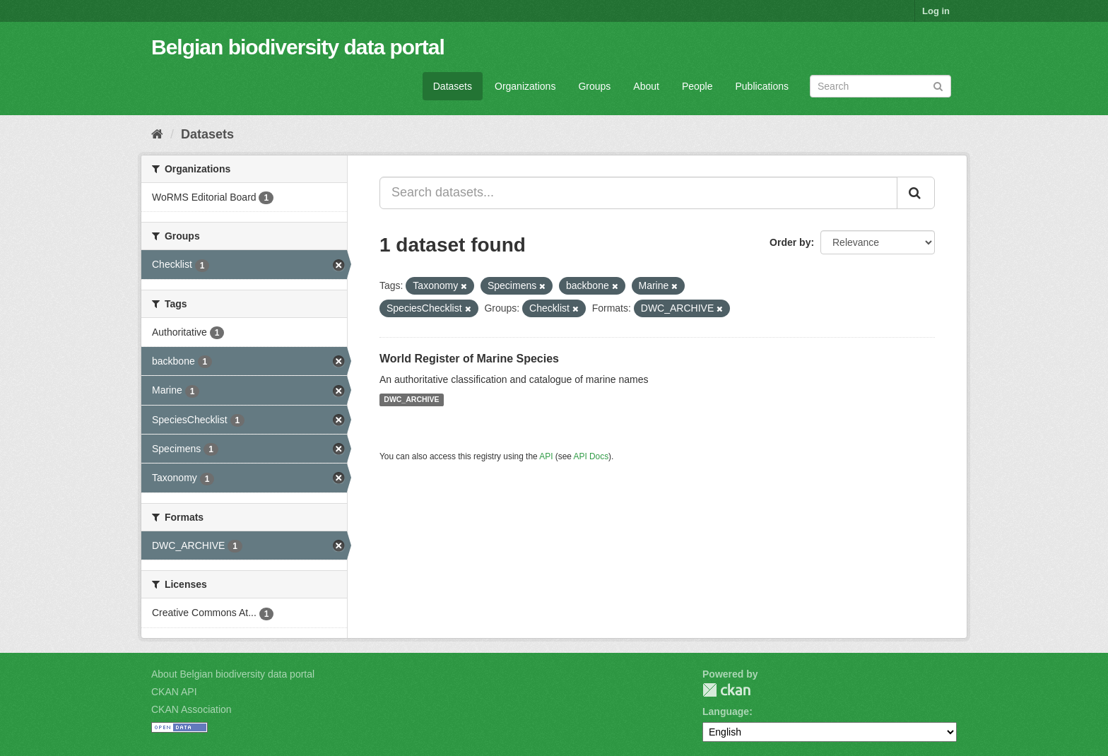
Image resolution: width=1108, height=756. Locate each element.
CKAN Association (191, 709)
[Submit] (938, 85)
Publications (762, 86)
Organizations (525, 86)
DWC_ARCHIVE (411, 400)
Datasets (452, 86)
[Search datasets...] (638, 193)
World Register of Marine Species (469, 359)
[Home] (157, 134)
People (697, 86)
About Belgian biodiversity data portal (232, 674)
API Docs (591, 456)
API (546, 456)
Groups (594, 86)
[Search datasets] (880, 86)
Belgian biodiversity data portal (297, 47)
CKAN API (174, 691)
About (646, 86)
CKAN (726, 690)
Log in (936, 11)
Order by (790, 242)
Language (725, 711)
